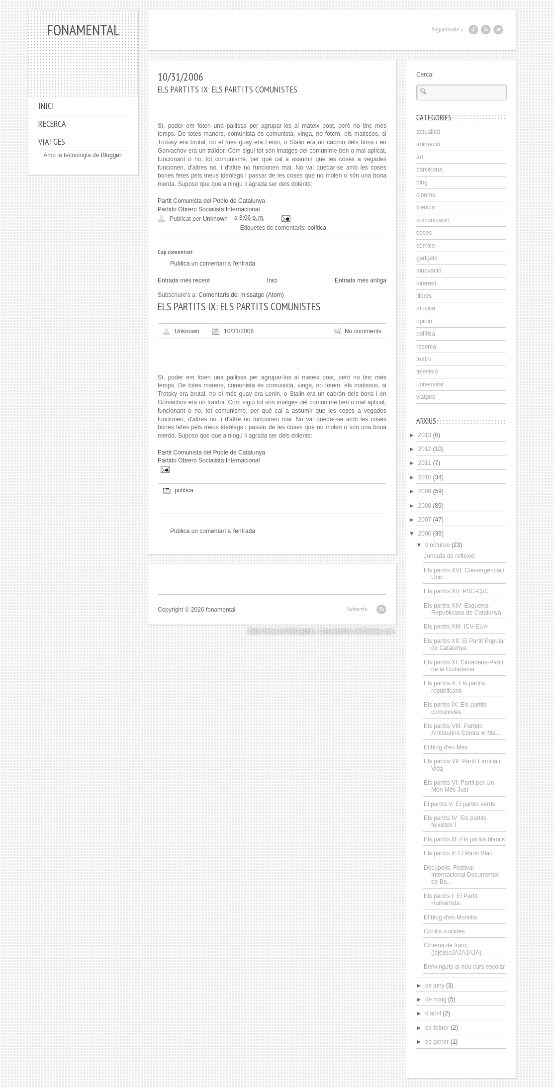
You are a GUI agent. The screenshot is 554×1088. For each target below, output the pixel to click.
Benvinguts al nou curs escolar (464, 966)
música (425, 308)
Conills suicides (444, 931)
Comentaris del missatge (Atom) (240, 294)
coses (424, 232)
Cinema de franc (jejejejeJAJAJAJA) (452, 949)
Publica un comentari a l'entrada (212, 263)
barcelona (429, 169)
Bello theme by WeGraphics (282, 631)
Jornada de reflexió (449, 555)
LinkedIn (486, 29)
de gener (437, 1041)
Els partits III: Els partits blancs (464, 839)
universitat (430, 384)
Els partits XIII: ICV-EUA (456, 626)
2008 (425, 505)
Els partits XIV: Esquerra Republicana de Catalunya (462, 609)
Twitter (498, 29)
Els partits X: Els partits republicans (454, 687)
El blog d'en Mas (445, 747)
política (316, 227)
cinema (426, 194)
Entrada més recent (184, 280)
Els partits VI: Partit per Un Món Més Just (459, 786)
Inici (46, 105)
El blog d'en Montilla (450, 917)
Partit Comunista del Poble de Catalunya (211, 200)
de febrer (437, 1027)
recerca (426, 346)
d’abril (433, 1013)
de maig (436, 999)
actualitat (428, 131)
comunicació (433, 220)
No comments (363, 331)
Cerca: (425, 74)
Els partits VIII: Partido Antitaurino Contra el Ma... (462, 729)
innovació (429, 270)
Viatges (51, 141)
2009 (425, 491)
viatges (425, 396)
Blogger (111, 155)
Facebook (473, 29)
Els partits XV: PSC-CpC (456, 591)
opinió (424, 321)
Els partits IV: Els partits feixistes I (455, 821)
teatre (424, 359)
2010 (425, 477)
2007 (425, 519)
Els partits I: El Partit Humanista (450, 900)
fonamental (83, 29)
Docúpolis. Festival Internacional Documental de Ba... (461, 875)
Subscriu (357, 609)
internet (426, 283)
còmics (425, 245)
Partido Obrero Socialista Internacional (209, 209)
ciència (425, 207)
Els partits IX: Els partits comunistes (455, 708)
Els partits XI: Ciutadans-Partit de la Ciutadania (463, 666)
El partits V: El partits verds (459, 804)
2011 (425, 462)
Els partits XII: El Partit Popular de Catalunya (464, 644)
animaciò (428, 144)
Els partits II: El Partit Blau (458, 853)
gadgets (427, 258)
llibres (424, 295)
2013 (425, 435)
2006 (425, 533)
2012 (425, 449)
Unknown (187, 331)
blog (422, 182)
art (419, 157)
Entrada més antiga (360, 280)
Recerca (52, 123)
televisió (427, 371)
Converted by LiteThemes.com (356, 631)
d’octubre (437, 545)
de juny (435, 985)
